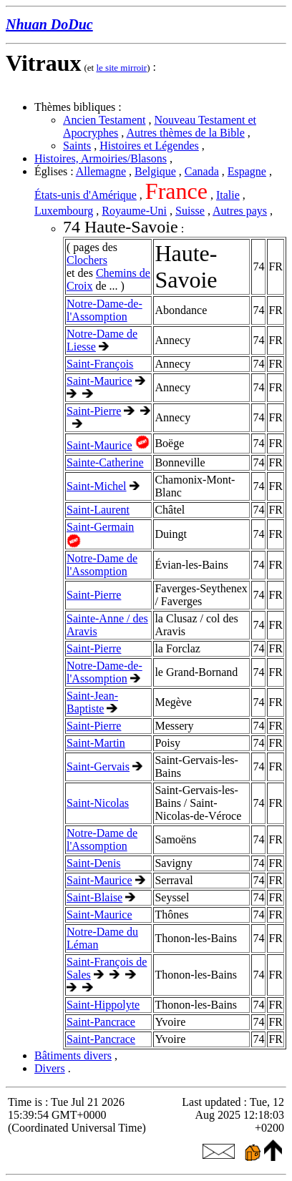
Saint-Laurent (98, 510)
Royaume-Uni (134, 211)
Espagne (247, 171)
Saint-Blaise (94, 897)
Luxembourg (63, 211)
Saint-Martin (96, 743)
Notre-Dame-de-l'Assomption (104, 310)
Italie (228, 195)
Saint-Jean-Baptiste (92, 702)
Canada (202, 171)
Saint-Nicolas (98, 803)
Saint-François (100, 364)
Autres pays (240, 211)
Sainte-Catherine (105, 462)
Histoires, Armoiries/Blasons (100, 158)
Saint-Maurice (99, 381)
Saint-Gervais (98, 766)
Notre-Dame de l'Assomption (102, 564)
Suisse (190, 211)
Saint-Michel (97, 486)
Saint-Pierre (94, 411)
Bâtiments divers (73, 1055)
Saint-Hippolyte (103, 1005)
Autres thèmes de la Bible (185, 133)
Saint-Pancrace (101, 1022)
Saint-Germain (100, 527)
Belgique (155, 171)
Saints (77, 145)
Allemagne (101, 171)
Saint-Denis (94, 863)
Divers (49, 1068)
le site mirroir (121, 67)
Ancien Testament (104, 120)
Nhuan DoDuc (49, 24)
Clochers (87, 260)
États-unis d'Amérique (85, 195)
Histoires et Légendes (149, 145)
